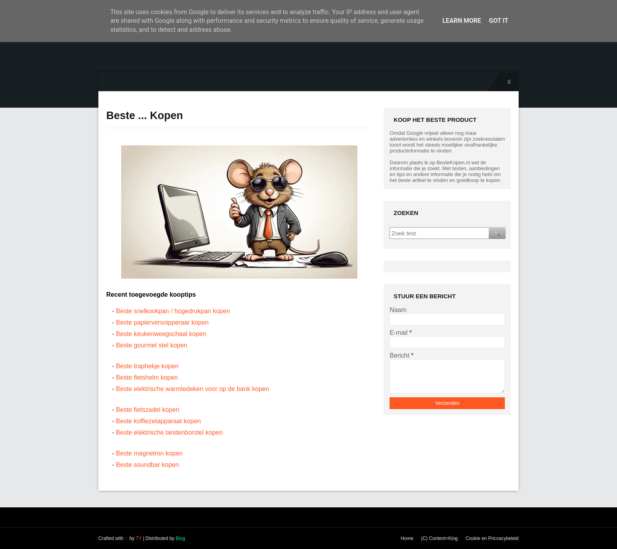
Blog (180, 538)
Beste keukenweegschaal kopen (161, 334)
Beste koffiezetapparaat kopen (158, 421)
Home (407, 538)
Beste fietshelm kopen (147, 377)
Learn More (461, 20)
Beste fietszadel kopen (147, 409)
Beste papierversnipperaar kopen (162, 322)
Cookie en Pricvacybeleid (492, 538)
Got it (498, 20)
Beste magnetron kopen (149, 453)
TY (139, 538)
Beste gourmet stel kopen (151, 345)
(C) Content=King (439, 538)
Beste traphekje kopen (147, 366)
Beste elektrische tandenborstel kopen (169, 432)
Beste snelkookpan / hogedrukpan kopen (173, 311)
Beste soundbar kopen (147, 464)
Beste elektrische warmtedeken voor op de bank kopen (193, 389)
